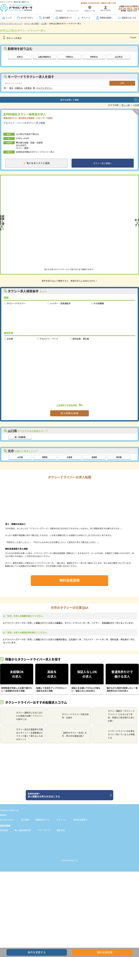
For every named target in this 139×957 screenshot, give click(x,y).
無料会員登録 (69, 580)
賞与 (11, 88)
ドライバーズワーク (9, 810)
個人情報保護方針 (23, 830)
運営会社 (60, 830)
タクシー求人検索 (31, 23)
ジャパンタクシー (44, 88)
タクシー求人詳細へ (102, 163)
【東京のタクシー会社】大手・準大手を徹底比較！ (68, 734)
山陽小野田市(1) (44, 56)
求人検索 (46, 17)
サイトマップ (44, 830)
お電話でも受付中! (129, 8)
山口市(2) (119, 56)
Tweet (133, 37)
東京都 (119, 457)
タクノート (85, 17)
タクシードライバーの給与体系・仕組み (69, 716)
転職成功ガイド (65, 17)
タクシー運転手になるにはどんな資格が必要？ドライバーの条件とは (23, 716)
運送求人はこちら (129, 17)
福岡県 (44, 457)
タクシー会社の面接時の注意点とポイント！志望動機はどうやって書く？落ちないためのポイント (23, 734)
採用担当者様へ (106, 17)
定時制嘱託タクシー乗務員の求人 (24, 114)
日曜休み (19, 88)
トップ (8, 17)
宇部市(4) (94, 56)
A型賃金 (28, 88)
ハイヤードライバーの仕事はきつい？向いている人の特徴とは (114, 734)
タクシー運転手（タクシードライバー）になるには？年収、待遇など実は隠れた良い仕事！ (114, 715)
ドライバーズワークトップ (11, 23)
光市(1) (20, 56)
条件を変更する (37, 952)
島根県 (94, 457)
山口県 (44, 23)
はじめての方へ (27, 17)
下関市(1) (69, 56)
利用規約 (4, 830)
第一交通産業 (20, 437)
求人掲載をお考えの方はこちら (68, 795)
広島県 (69, 457)
